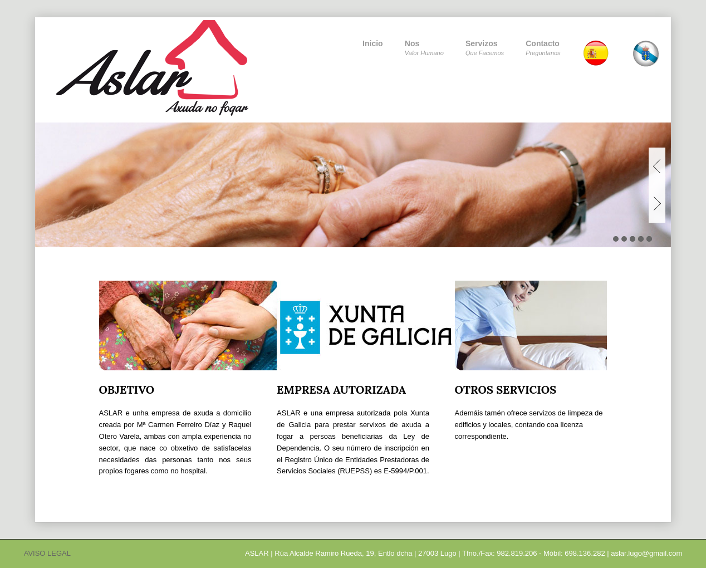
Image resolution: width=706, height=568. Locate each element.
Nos (424, 48)
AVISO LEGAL (47, 553)
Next (657, 203)
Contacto (543, 48)
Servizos (484, 48)
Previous (657, 166)
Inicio (372, 43)
